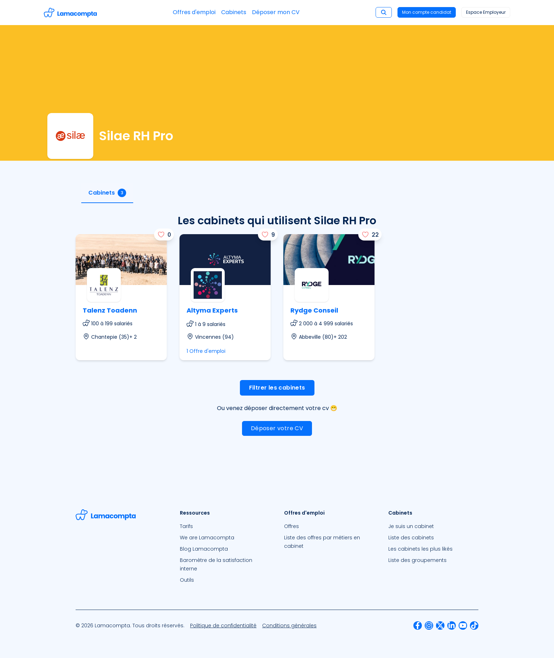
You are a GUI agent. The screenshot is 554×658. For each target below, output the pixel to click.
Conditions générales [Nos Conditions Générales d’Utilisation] (289, 625)
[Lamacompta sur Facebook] (417, 625)
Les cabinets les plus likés (420, 548)
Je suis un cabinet (411, 526)
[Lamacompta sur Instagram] (428, 625)
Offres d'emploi (194, 12)
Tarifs (186, 526)
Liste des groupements (417, 560)
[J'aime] (164, 235)
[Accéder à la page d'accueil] (70, 12)
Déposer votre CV (277, 428)
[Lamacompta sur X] (440, 625)
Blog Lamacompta (204, 548)
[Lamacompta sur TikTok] (474, 625)
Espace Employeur (486, 12)
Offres (291, 526)
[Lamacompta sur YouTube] (462, 625)
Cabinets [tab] (107, 193)
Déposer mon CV (276, 12)
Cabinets (233, 12)
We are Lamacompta (207, 537)
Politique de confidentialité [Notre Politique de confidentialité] (223, 625)
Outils (187, 579)
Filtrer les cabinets (277, 388)
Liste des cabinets (411, 537)
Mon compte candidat (426, 12)
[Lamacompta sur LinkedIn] (451, 625)
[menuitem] (225, 526)
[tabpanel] (277, 332)
